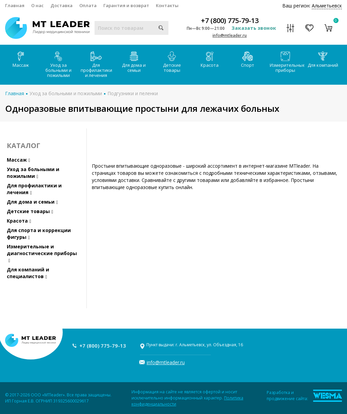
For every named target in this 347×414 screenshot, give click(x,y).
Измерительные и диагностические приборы (42, 253)
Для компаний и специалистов (28, 273)
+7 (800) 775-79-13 (230, 20)
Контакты (167, 5)
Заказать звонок (253, 28)
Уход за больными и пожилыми (58, 64)
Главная (14, 5)
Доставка (61, 5)
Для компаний (323, 59)
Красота (210, 59)
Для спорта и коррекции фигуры (39, 233)
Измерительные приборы (287, 62)
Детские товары (172, 62)
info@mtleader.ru (229, 35)
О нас (37, 5)
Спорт (247, 59)
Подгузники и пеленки (132, 93)
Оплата (88, 5)
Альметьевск (327, 5)
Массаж (21, 59)
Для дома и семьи (134, 62)
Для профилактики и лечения (96, 64)
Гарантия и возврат (126, 5)
